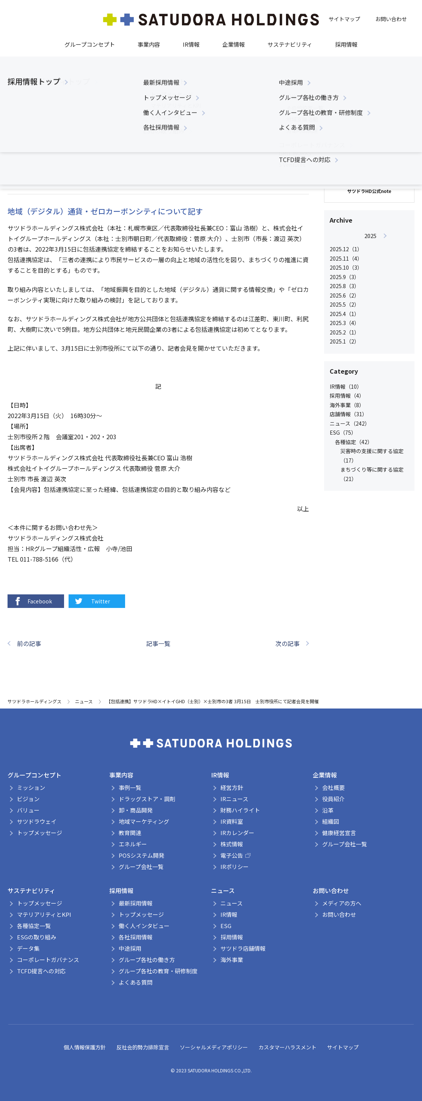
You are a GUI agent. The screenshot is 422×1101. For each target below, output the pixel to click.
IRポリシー (234, 866)
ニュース (145, 147)
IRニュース (234, 799)
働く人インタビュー (144, 926)
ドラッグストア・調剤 (147, 799)
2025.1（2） (344, 341)
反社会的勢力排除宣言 (142, 1047)
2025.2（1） (344, 332)
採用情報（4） (347, 395)
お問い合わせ (391, 19)
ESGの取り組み (36, 937)
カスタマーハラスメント (287, 1047)
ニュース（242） (350, 423)
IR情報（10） (346, 386)
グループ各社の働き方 (147, 960)
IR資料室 (231, 821)
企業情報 (233, 44)
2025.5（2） (344, 304)
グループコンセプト (89, 44)
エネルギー (133, 844)
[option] (370, 288)
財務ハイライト (240, 810)
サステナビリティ (290, 44)
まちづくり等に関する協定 (98, 147)
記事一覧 (158, 643)
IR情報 (191, 44)
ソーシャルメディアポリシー (214, 1047)
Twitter (92, 601)
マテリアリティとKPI (44, 914)
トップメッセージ (39, 833)
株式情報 (231, 844)
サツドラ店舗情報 (243, 948)
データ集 (28, 948)
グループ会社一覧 (141, 866)
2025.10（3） (346, 267)
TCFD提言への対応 (41, 971)
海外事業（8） (347, 405)
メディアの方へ (341, 903)
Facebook (32, 601)
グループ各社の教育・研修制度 (158, 971)
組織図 (330, 821)
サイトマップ (344, 19)
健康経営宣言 (339, 833)
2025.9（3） (344, 277)
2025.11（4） (346, 258)
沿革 (327, 810)
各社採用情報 (136, 937)
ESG (225, 926)
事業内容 (149, 44)
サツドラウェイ (37, 821)
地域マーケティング (144, 821)
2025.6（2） (344, 295)
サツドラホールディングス (34, 701)
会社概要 (333, 787)
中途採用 (130, 948)
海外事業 (231, 960)
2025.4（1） (344, 314)
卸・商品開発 (136, 810)
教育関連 (130, 833)
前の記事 (29, 643)
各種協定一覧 (34, 926)
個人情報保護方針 (85, 1047)
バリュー (28, 810)
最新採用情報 (136, 903)
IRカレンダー (237, 833)
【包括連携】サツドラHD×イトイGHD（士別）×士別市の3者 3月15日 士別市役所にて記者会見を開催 (212, 701)
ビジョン (28, 799)
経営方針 (231, 787)
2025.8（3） (344, 286)
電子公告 (235, 855)
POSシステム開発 (141, 855)
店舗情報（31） (348, 414)
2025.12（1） (346, 249)
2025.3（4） (344, 323)
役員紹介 (333, 799)
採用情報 (346, 44)
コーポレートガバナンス (48, 960)
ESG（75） (343, 432)
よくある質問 (136, 982)
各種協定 (51, 147)
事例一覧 (130, 787)
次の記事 (287, 643)
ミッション (31, 787)
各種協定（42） (354, 442)
